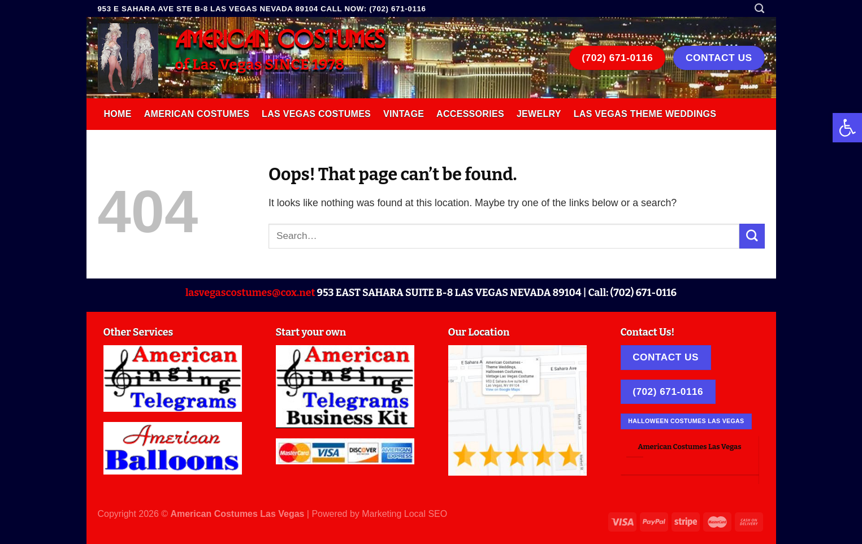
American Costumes (196, 114)
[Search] (759, 8)
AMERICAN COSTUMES (280, 40)
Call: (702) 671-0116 (632, 292)
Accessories (470, 114)
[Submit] (751, 236)
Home (118, 114)
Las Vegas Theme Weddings (645, 114)
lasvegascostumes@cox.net (250, 292)
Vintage (403, 114)
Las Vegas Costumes (316, 114)
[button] (847, 127)
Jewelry (539, 114)
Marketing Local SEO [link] (404, 514)
